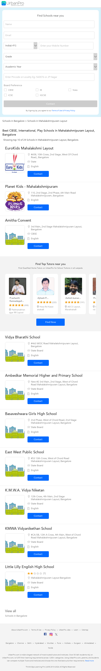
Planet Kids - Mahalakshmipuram (31, 186)
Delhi (29, 643)
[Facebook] (45, 635)
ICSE (8, 95)
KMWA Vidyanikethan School (28, 528)
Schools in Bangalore (13, 121)
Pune (59, 643)
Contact (38, 174)
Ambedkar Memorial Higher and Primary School (43, 375)
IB (38, 90)
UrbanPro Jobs (65, 630)
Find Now (50, 322)
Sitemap (85, 630)
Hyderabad (39, 643)
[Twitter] (56, 635)
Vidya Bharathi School (22, 337)
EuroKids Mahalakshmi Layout (29, 148)
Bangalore (10, 643)
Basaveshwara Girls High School (31, 413)
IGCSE (40, 95)
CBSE (8, 90)
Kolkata (67, 643)
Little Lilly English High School (29, 566)
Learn (76, 630)
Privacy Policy (69, 110)
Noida (50, 648)
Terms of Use (36, 630)
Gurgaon (77, 643)
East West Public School (24, 452)
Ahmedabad (89, 643)
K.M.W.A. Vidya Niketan (24, 490)
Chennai (20, 643)
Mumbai (50, 643)
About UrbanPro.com (19, 630)
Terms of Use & (58, 110)
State (73, 90)
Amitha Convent (18, 220)
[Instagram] (51, 635)
